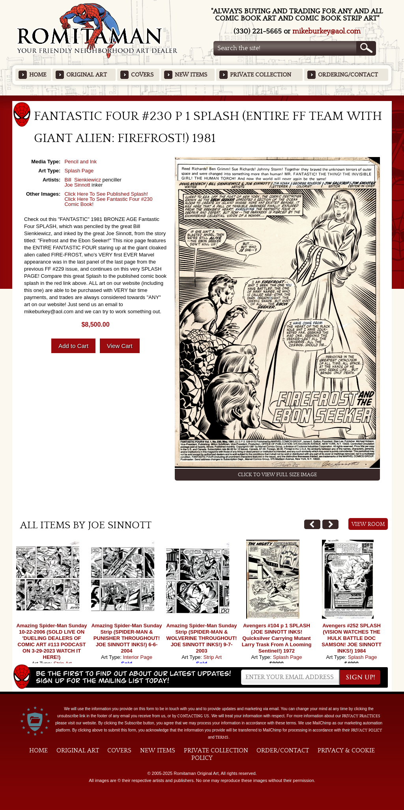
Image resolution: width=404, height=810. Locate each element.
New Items (191, 74)
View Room (368, 524)
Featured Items (202, 98)
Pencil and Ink (80, 162)
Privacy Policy (366, 730)
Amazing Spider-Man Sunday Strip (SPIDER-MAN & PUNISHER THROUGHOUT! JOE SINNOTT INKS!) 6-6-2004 (126, 638)
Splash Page (79, 171)
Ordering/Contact (348, 74)
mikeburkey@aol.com (326, 31)
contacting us (193, 716)
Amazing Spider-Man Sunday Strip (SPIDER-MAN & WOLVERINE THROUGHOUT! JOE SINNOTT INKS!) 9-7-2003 (201, 638)
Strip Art (213, 657)
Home (37, 74)
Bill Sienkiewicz (82, 180)
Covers (142, 74)
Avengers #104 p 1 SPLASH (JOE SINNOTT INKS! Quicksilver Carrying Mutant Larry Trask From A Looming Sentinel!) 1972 (277, 638)
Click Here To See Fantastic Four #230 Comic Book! (108, 201)
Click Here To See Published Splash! (106, 194)
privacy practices (361, 716)
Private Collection (260, 74)
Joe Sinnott (77, 185)
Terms (221, 737)
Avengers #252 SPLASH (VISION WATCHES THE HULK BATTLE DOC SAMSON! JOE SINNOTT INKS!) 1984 (352, 638)
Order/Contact (282, 750)
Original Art (86, 74)
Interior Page (137, 657)
